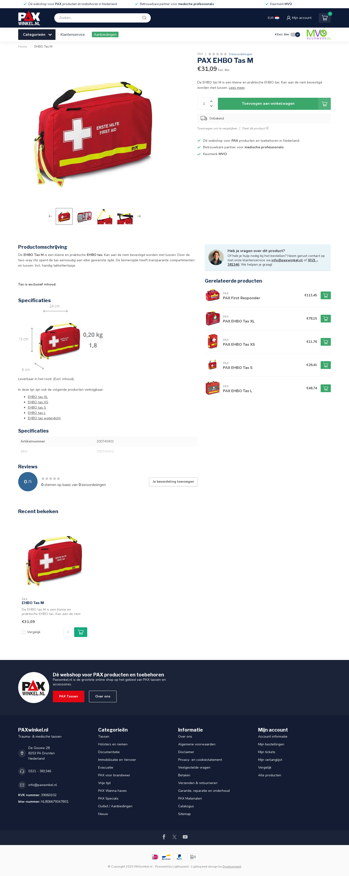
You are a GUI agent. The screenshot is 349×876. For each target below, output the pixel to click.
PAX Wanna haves (112, 790)
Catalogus (186, 806)
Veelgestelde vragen (194, 767)
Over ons (102, 696)
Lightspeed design (204, 866)
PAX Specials (108, 798)
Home (22, 47)
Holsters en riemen (112, 744)
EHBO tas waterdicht (44, 418)
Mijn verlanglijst (270, 759)
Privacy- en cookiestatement (200, 759)
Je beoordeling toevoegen (173, 481)
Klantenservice (72, 34)
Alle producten (269, 775)
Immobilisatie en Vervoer (117, 759)
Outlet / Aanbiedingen (115, 806)
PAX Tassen (68, 696)
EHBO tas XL (38, 397)
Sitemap (184, 814)
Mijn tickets (266, 752)
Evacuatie (105, 767)
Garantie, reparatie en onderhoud (204, 790)
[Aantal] (68, 632)
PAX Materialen (190, 798)
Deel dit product (255, 128)
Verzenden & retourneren (197, 783)
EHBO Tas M (43, 47)
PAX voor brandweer (114, 775)
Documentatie (109, 752)
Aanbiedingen (105, 34)
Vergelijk (33, 632)
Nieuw (103, 814)
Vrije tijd (104, 783)
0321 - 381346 (39, 771)
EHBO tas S (37, 407)
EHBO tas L (37, 413)
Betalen (184, 775)
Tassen (103, 736)
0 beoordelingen (240, 54)
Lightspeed (181, 866)
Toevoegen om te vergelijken (217, 128)
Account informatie (272, 736)
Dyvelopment (231, 866)
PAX (200, 54)
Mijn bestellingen (271, 744)
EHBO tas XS (38, 402)
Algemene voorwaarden (196, 744)
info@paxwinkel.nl (287, 260)
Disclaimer (186, 752)
